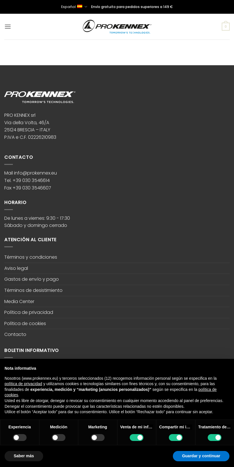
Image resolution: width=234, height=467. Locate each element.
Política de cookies (25, 323)
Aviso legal (16, 268)
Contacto (15, 334)
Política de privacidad (28, 312)
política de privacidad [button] (23, 383)
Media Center (19, 301)
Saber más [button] (24, 456)
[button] (7, 26)
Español (74, 6)
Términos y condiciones (30, 257)
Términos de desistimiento (33, 290)
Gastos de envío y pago (31, 279)
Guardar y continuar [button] (201, 456)
